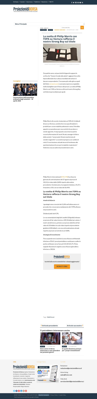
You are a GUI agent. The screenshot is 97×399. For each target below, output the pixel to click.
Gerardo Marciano (59, 30)
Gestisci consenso (44, 395)
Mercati (50, 30)
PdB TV (51, 2)
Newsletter (45, 2)
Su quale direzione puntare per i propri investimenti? (71, 349)
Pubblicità (37, 2)
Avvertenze (29, 2)
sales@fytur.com (66, 375)
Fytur (37, 397)
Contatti (22, 2)
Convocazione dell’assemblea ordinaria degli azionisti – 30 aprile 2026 (23, 99)
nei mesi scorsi (54, 84)
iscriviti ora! (61, 266)
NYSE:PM (64, 177)
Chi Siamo (15, 2)
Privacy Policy (54, 395)
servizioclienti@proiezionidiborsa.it (72, 381)
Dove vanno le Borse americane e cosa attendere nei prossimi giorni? (50, 350)
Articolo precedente (50, 326)
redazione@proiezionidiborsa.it (71, 368)
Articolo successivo (74, 326)
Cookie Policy (62, 395)
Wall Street (50, 317)
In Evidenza (43, 30)
